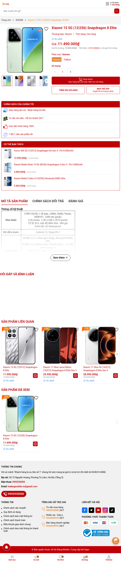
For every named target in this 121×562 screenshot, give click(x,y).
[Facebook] (84, 510)
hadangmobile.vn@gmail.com (22, 486)
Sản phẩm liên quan (17, 322)
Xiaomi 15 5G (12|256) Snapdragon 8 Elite (20, 437)
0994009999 (52, 518)
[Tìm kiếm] (116, 11)
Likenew (57, 59)
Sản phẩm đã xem (15, 390)
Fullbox (67, 59)
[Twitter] (91, 510)
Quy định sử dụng (12, 512)
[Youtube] (98, 510)
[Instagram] (105, 510)
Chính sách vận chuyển (15, 508)
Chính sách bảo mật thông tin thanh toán (21, 529)
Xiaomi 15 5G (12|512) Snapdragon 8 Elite (20, 369)
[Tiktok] (112, 510)
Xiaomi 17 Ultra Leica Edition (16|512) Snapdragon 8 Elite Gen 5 (60, 369)
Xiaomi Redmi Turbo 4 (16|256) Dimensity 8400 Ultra (39, 178)
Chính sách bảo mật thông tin (18, 516)
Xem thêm (60, 257)
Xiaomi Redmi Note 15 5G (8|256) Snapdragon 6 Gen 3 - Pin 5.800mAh (48, 164)
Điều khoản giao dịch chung (17, 524)
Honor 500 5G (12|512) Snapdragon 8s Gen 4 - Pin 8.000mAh (43, 150)
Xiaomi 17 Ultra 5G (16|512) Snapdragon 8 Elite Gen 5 (96, 369)
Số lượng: (56, 66)
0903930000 (18, 482)
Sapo (86, 549)
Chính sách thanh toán (15, 520)
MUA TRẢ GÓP (103, 90)
